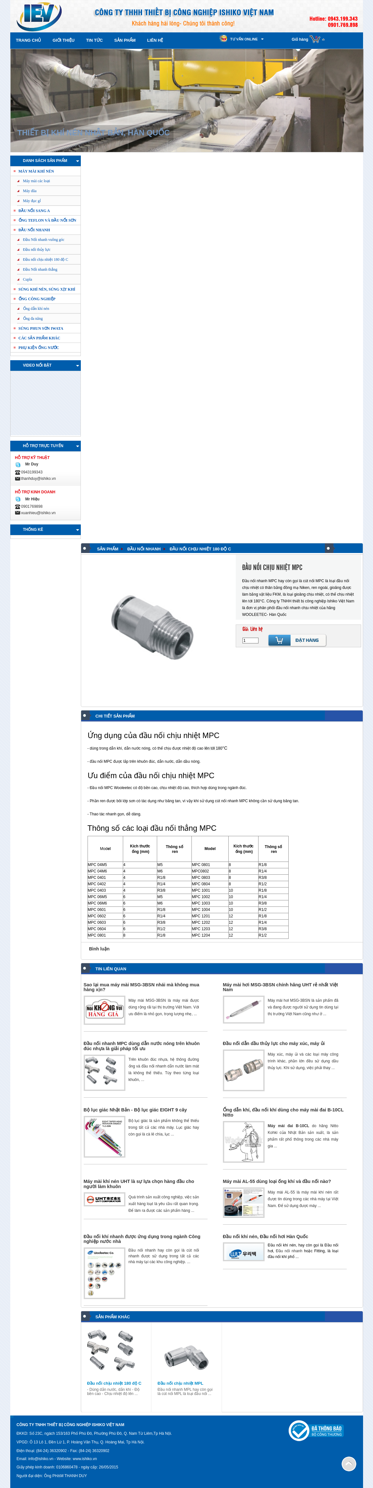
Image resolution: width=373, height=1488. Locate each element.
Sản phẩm (125, 40)
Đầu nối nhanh (34, 230)
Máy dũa (30, 191)
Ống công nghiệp (37, 299)
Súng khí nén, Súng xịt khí (47, 289)
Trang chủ (28, 40)
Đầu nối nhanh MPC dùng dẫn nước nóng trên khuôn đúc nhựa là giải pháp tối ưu (142, 1046)
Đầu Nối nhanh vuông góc (43, 239)
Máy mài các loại (36, 181)
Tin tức (94, 40)
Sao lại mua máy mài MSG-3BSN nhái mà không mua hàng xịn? (141, 987)
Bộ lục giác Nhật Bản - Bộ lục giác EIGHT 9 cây (135, 1109)
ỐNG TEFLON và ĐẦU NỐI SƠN (47, 220)
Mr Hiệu (31, 499)
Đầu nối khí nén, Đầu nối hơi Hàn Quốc (265, 1236)
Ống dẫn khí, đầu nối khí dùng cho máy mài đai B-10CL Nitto (283, 1112)
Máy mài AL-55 (281, 1192)
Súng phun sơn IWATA (41, 328)
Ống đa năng (33, 318)
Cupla (27, 279)
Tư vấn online (244, 39)
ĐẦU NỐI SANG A (34, 210)
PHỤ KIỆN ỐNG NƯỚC (39, 347)
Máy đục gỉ (32, 201)
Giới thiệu (63, 40)
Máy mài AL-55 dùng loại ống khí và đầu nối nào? (277, 1181)
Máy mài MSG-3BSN (147, 1000)
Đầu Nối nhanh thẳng (40, 269)
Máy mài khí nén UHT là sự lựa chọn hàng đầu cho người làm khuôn (139, 1184)
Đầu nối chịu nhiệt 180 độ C (45, 259)
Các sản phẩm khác (39, 338)
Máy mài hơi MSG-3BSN (289, 1000)
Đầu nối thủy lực (37, 249)
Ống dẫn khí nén (36, 308)
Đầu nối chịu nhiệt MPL (180, 1383)
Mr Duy (30, 464)
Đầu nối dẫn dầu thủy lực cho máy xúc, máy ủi (274, 1043)
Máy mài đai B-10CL (288, 1126)
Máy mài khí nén (36, 171)
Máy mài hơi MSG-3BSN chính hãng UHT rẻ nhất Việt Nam (280, 987)
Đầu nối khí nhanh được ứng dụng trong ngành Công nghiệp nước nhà (142, 1239)
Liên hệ (155, 40)
